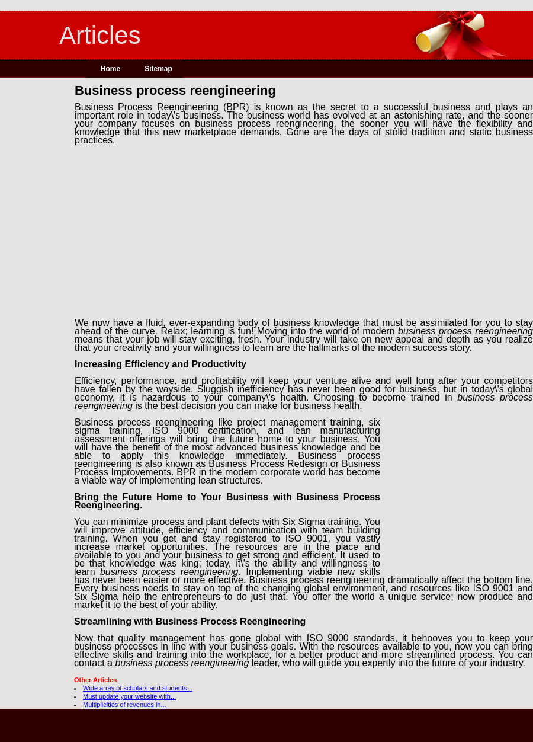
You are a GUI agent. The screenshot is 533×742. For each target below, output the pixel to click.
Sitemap (158, 69)
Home (110, 69)
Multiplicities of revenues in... (124, 704)
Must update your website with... (129, 696)
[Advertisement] (37, 266)
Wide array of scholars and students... (137, 688)
